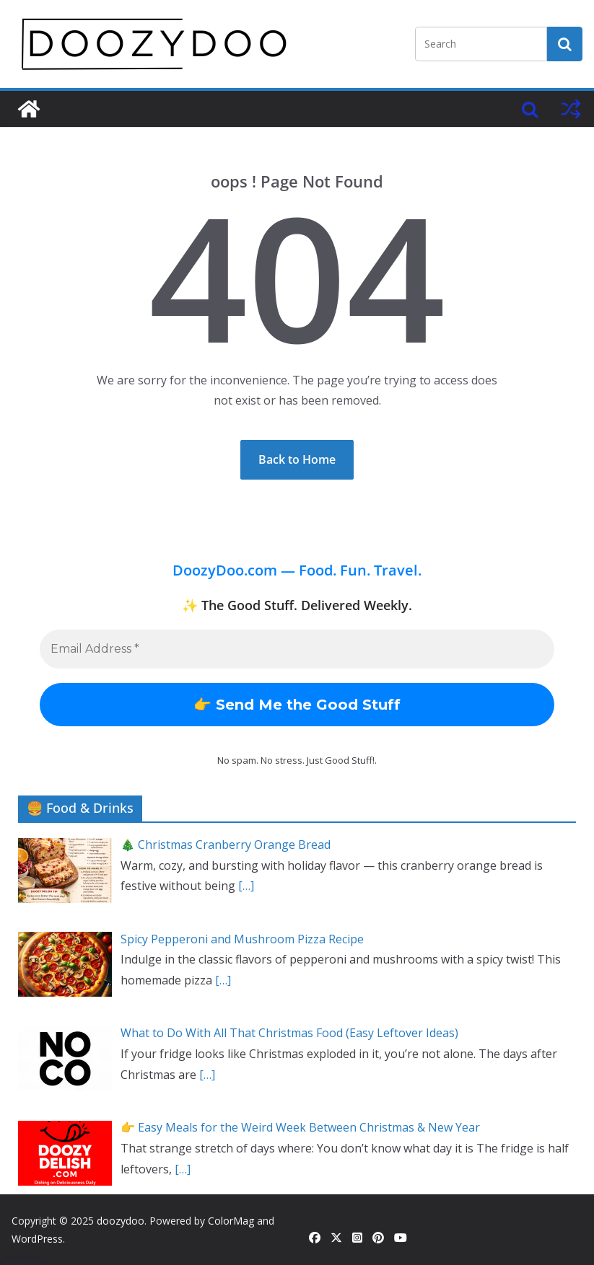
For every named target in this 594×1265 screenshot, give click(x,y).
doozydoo (120, 1220)
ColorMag (231, 1220)
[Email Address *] (297, 649)
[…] (246, 886)
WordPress (37, 1239)
